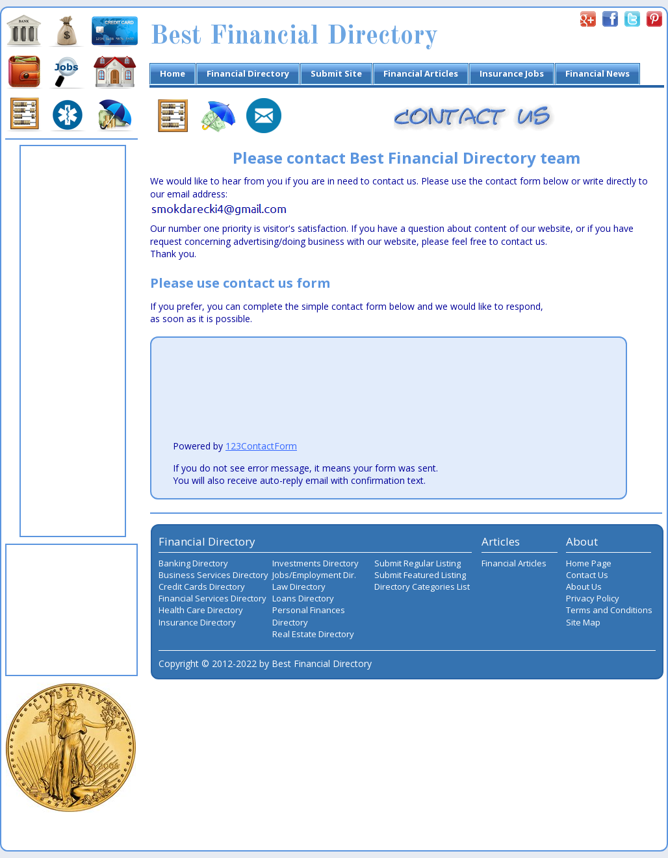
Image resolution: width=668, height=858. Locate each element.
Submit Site (336, 73)
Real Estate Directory (313, 634)
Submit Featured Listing (420, 575)
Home (172, 73)
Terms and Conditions (609, 610)
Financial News (597, 73)
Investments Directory (315, 563)
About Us (584, 586)
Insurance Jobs (512, 73)
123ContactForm (261, 446)
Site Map (583, 622)
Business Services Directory (213, 575)
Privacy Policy (592, 598)
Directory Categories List (422, 586)
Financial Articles (420, 73)
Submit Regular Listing (417, 563)
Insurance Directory (197, 622)
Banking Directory (193, 563)
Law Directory (299, 586)
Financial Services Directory (212, 598)
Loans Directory (303, 598)
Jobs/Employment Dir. (314, 575)
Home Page (588, 563)
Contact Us (587, 575)
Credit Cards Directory (202, 586)
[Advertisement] (73, 341)
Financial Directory (248, 73)
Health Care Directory (201, 610)
